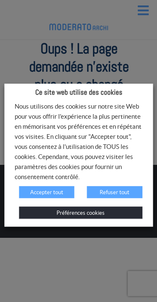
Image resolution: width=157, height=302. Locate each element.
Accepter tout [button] (46, 192)
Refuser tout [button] (114, 192)
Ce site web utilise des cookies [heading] (78, 92)
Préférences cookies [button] (81, 213)
